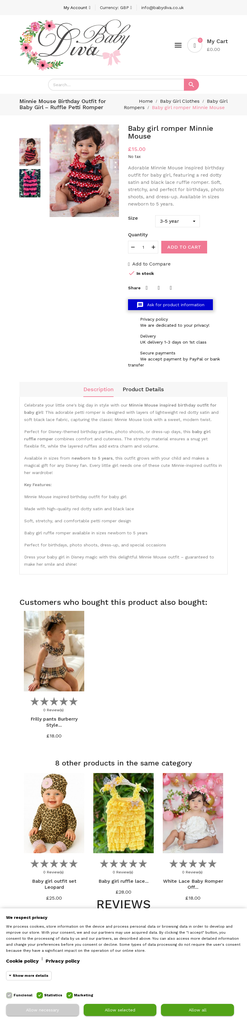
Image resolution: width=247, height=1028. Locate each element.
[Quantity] (143, 247)
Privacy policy (63, 961)
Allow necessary (42, 1010)
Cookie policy (22, 961)
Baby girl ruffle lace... (123, 881)
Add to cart (184, 247)
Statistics (53, 995)
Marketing (83, 995)
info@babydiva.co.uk (162, 7)
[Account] (76, 8)
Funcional (23, 995)
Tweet (159, 288)
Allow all (198, 1010)
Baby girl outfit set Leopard (54, 884)
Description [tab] (98, 389)
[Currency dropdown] (116, 8)
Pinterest (171, 288)
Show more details (30, 975)
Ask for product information (170, 305)
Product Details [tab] (143, 389)
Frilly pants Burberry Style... (54, 722)
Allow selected (120, 1010)
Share (147, 288)
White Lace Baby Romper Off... (193, 884)
